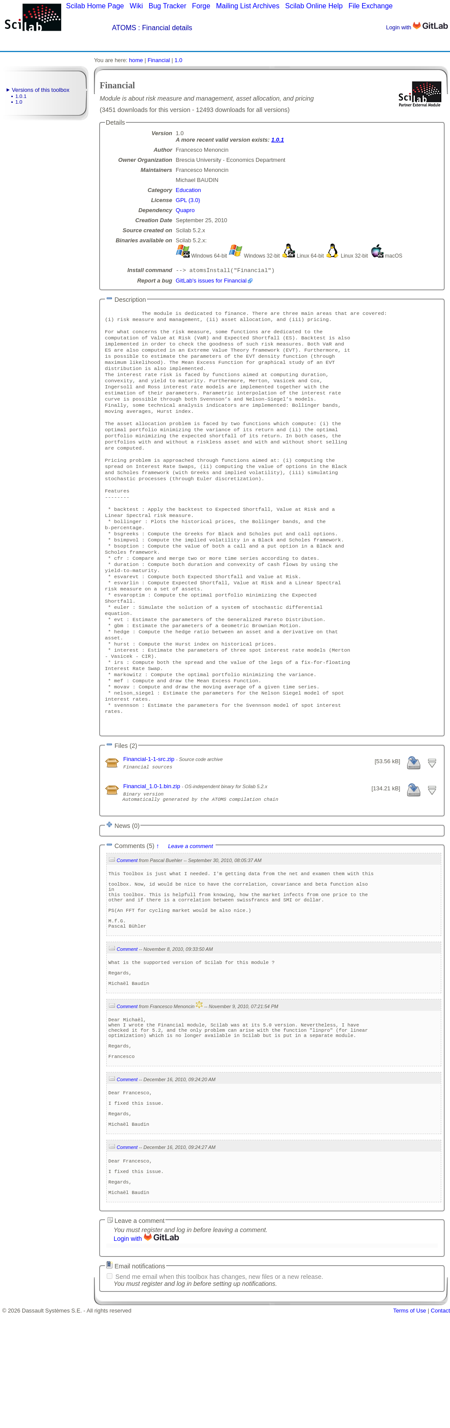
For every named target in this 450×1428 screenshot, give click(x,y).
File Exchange (371, 6)
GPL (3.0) (188, 200)
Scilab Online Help (314, 6)
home (136, 60)
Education (188, 190)
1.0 (18, 102)
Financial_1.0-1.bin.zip (152, 846)
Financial (158, 60)
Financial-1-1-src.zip (149, 819)
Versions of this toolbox (41, 90)
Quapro (185, 210)
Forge (201, 6)
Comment (127, 924)
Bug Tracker (167, 6)
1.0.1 (21, 96)
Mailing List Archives (247, 6)
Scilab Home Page (95, 6)
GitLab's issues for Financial (211, 281)
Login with (417, 27)
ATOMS (124, 27)
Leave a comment (190, 910)
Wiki (136, 6)
